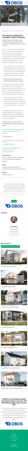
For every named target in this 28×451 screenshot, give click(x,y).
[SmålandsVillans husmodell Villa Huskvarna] (14, 379)
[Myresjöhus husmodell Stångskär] (14, 338)
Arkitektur (4, 167)
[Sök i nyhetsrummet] (26, 2)
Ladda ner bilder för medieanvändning (10, 246)
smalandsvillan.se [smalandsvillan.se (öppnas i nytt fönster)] (14, 446)
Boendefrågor (10, 167)
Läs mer (14, 201)
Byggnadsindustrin (21, 168)
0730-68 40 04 (14, 235)
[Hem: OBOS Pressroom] (13, 2)
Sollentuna (9, 174)
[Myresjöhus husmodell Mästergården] (14, 297)
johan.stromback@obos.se (8, 151)
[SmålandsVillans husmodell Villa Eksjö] (14, 358)
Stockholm (4, 174)
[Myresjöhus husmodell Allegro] (14, 257)
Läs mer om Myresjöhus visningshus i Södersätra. (13, 129)
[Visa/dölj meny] (2, 3)
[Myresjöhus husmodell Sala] (14, 318)
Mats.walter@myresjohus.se (8, 144)
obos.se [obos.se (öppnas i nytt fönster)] (14, 444)
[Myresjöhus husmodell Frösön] (14, 277)
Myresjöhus (6, 184)
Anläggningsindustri (12, 168)
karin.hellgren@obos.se (14, 233)
